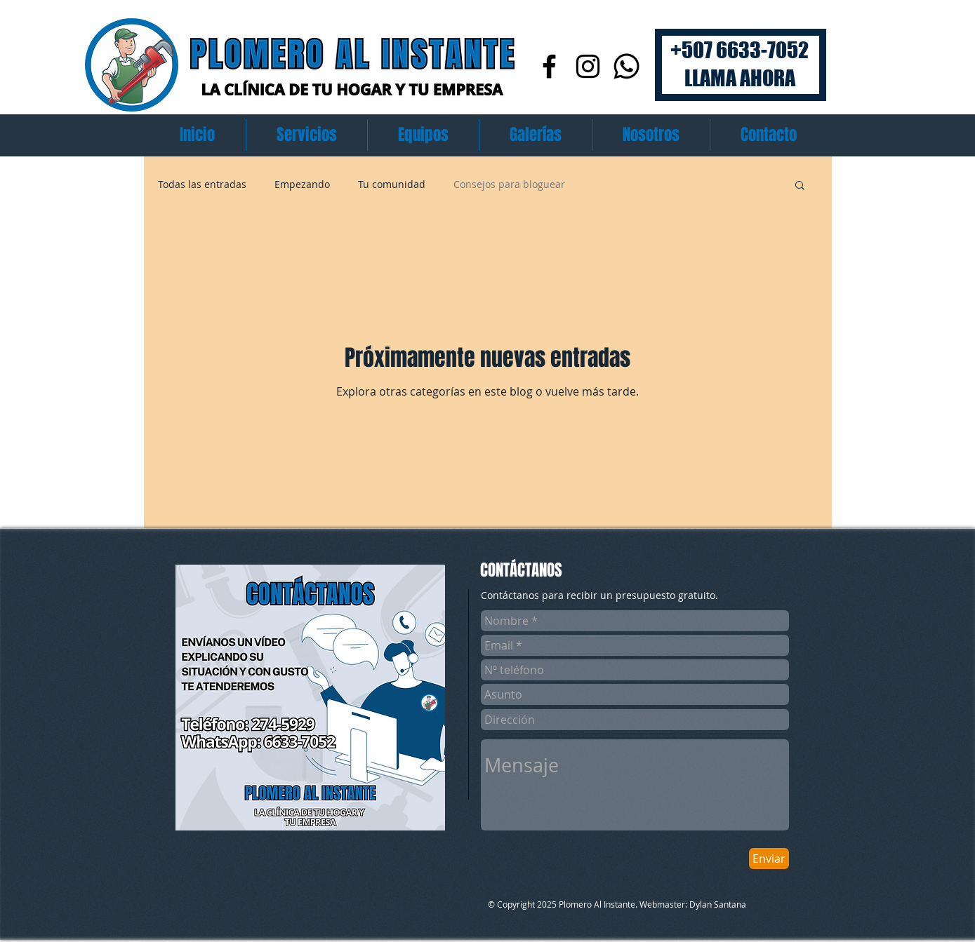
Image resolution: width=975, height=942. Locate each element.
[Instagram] (588, 66)
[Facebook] (549, 66)
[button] (800, 186)
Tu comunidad (391, 184)
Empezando (302, 184)
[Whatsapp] (626, 66)
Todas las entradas (202, 184)
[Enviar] (769, 858)
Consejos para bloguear (509, 184)
